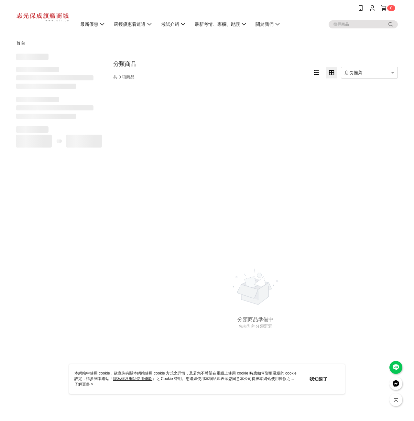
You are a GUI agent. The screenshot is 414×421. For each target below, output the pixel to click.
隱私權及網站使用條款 (132, 378)
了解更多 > (83, 384)
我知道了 (319, 379)
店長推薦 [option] (353, 72)
